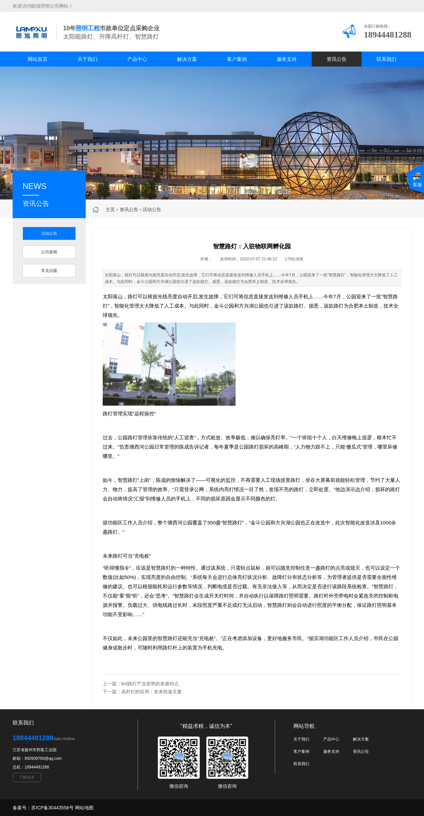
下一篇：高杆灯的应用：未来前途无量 (142, 691)
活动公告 (152, 209)
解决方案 (187, 59)
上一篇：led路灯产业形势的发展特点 (141, 683)
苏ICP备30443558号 (52, 807)
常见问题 (49, 270)
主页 (110, 209)
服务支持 (287, 59)
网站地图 (84, 807)
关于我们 (87, 59)
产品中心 (137, 59)
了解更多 (27, 777)
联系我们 (386, 59)
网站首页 (38, 59)
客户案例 (237, 59)
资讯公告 (337, 59)
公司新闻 (49, 252)
